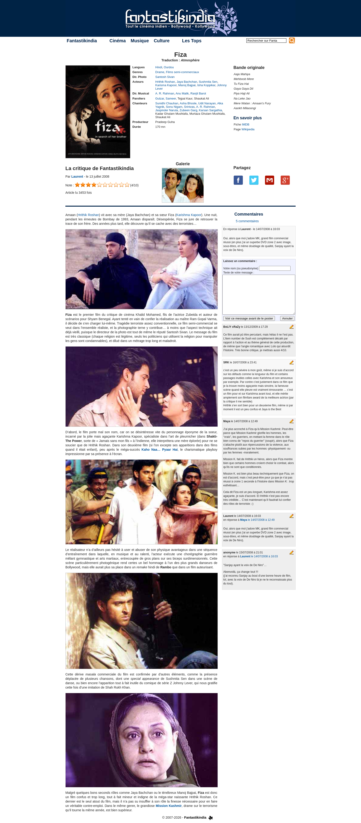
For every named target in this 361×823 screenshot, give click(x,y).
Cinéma (118, 40)
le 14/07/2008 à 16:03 (259, 556)
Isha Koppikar (206, 85)
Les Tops (191, 40)
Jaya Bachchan (187, 81)
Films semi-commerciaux (182, 72)
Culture (161, 40)
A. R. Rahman (164, 93)
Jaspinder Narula (166, 110)
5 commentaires (247, 221)
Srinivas (189, 106)
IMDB (245, 124)
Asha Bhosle (188, 103)
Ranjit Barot (198, 93)
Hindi (158, 67)
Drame (159, 72)
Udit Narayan (207, 103)
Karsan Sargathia (210, 110)
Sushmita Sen (208, 81)
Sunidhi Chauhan (166, 103)
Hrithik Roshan (165, 81)
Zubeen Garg (188, 110)
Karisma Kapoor (166, 85)
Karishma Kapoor (188, 215)
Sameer (171, 98)
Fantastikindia (82, 40)
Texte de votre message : (238, 272)
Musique (140, 40)
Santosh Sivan (165, 77)
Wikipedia (248, 129)
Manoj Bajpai (186, 85)
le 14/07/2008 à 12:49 (257, 519)
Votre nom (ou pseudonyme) (241, 268)
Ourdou (169, 67)
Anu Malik (182, 93)
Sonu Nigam (174, 106)
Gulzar (159, 98)
